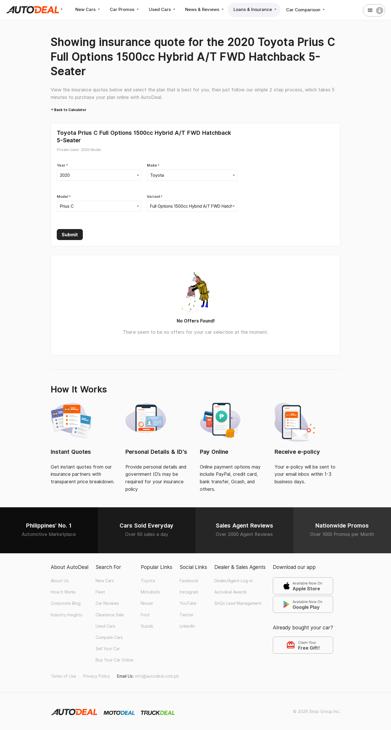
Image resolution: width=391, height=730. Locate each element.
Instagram (189, 591)
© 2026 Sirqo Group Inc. (316, 711)
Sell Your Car (108, 648)
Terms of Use (63, 675)
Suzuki (147, 625)
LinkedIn (187, 625)
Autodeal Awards (230, 591)
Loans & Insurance (255, 9)
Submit (70, 234)
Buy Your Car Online (115, 659)
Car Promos (125, 9)
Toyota (148, 580)
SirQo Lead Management (238, 603)
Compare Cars (109, 637)
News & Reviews (204, 9)
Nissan (147, 603)
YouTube (188, 603)
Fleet (100, 591)
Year (61, 165)
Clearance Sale (110, 614)
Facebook (189, 580)
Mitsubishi (150, 591)
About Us (60, 580)
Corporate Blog (66, 603)
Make (152, 165)
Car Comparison (306, 9)
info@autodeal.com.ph (157, 675)
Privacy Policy (96, 675)
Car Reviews (107, 603)
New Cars (88, 9)
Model (62, 196)
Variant (153, 196)
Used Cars (162, 9)
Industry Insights (66, 614)
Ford (145, 614)
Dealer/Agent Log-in (233, 580)
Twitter (186, 614)
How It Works (63, 591)
